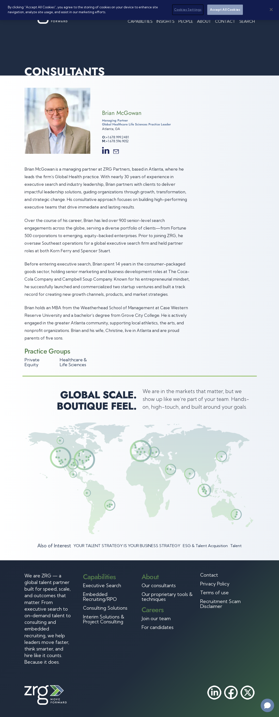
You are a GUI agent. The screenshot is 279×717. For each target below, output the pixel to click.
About (204, 21)
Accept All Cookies (225, 8)
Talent (236, 545)
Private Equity (32, 362)
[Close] (271, 7)
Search (247, 21)
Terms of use (214, 592)
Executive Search (102, 585)
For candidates (158, 627)
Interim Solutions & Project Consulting (103, 619)
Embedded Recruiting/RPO (100, 597)
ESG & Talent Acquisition (205, 545)
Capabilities (140, 21)
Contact (225, 21)
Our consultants (159, 585)
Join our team (156, 618)
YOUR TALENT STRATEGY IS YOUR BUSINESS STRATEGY (126, 545)
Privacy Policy (214, 583)
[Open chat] (267, 705)
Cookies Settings (187, 8)
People (185, 21)
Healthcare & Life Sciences (73, 362)
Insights (165, 21)
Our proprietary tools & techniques (167, 597)
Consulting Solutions (105, 608)
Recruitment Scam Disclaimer (220, 604)
